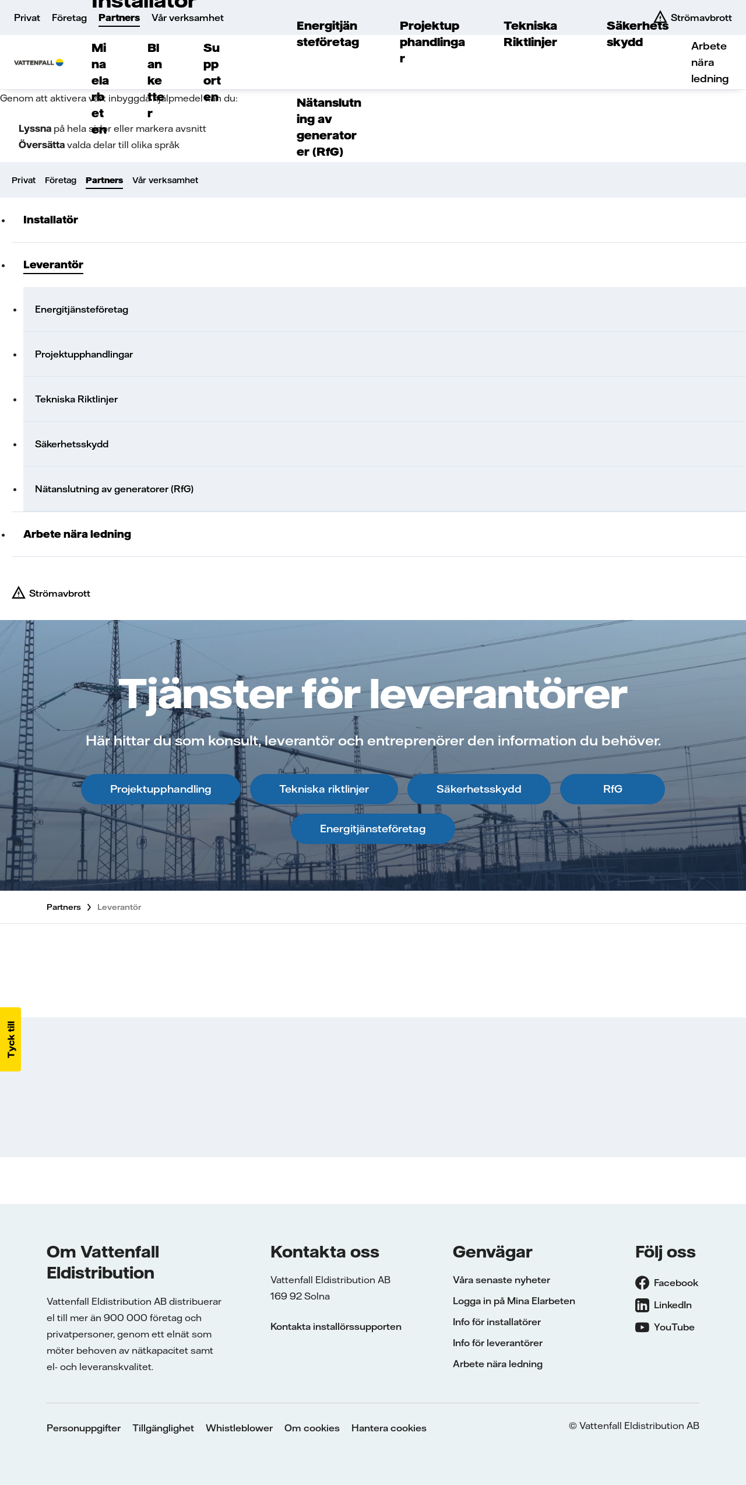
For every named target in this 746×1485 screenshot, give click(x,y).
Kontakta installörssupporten (336, 1326)
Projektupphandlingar (432, 41)
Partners (119, 17)
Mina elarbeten (100, 88)
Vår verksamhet (188, 17)
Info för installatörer (497, 1322)
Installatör (50, 219)
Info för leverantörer (498, 1343)
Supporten (212, 72)
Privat (27, 17)
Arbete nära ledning (710, 62)
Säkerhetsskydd (637, 33)
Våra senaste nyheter (501, 1280)
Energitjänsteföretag (328, 33)
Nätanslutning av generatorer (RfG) (329, 127)
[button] (10, 1039)
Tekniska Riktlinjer (530, 33)
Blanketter (155, 80)
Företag (69, 17)
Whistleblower (239, 1428)
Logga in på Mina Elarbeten (514, 1301)
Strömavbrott (59, 593)
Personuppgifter (84, 1428)
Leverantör (53, 264)
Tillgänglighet (163, 1428)
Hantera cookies (389, 1428)
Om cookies (312, 1428)
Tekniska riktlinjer (324, 789)
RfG (612, 789)
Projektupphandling (161, 789)
